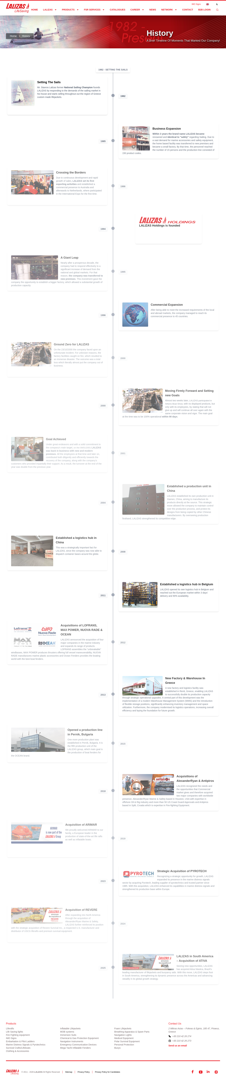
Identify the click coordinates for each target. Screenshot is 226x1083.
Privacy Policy (84, 1072)
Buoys (117, 1048)
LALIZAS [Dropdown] (50, 9)
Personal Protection (124, 1044)
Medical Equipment (123, 1038)
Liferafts (10, 1028)
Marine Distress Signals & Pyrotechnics (25, 1044)
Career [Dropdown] (137, 9)
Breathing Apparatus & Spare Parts (131, 1031)
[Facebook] (193, 1072)
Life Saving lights (14, 1031)
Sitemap (68, 1072)
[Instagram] (216, 1072)
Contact (187, 9)
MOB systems (67, 1031)
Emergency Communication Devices (78, 1044)
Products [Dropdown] (70, 9)
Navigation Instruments (71, 1041)
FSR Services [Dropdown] (94, 9)
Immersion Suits (68, 1035)
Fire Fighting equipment (18, 1035)
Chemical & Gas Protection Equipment (79, 1038)
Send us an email (177, 1045)
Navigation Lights (123, 1035)
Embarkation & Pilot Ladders (20, 1041)
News (152, 9)
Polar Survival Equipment (127, 1041)
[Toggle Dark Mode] (217, 4)
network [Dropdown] (169, 9)
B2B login (204, 9)
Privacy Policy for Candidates (107, 1072)
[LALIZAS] (17, 8)
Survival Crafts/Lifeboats (18, 1048)
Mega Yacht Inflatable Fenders (75, 1048)
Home (34, 9)
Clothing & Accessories (17, 1051)
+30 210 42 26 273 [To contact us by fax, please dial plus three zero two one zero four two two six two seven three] (181, 1040)
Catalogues (117, 9)
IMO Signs (196, 4)
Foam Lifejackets (122, 1028)
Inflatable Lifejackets (70, 1028)
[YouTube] (201, 1072)
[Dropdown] (207, 4)
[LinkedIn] (208, 1072)
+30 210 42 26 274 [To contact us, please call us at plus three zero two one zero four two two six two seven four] (181, 1036)
